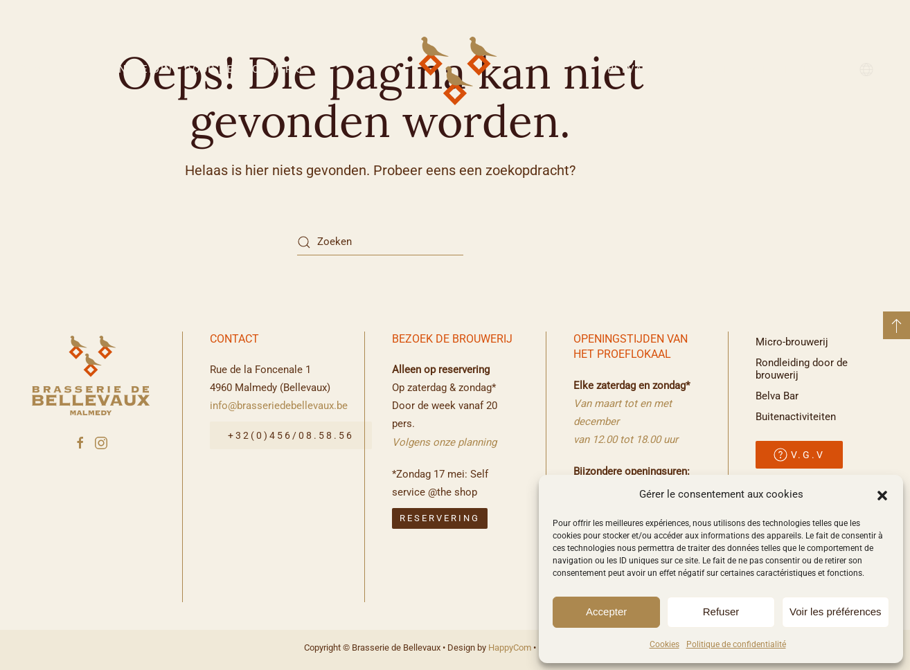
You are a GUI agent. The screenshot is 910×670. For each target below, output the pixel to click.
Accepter (606, 611)
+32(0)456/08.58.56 (291, 436)
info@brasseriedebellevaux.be (279, 405)
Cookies (664, 644)
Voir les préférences (835, 611)
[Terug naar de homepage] (455, 69)
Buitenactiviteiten (764, 69)
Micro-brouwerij (792, 342)
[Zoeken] (380, 242)
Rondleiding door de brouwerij (203, 69)
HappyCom (509, 647)
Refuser (721, 611)
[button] (882, 494)
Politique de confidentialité (736, 644)
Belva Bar (638, 69)
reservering (440, 518)
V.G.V (799, 455)
